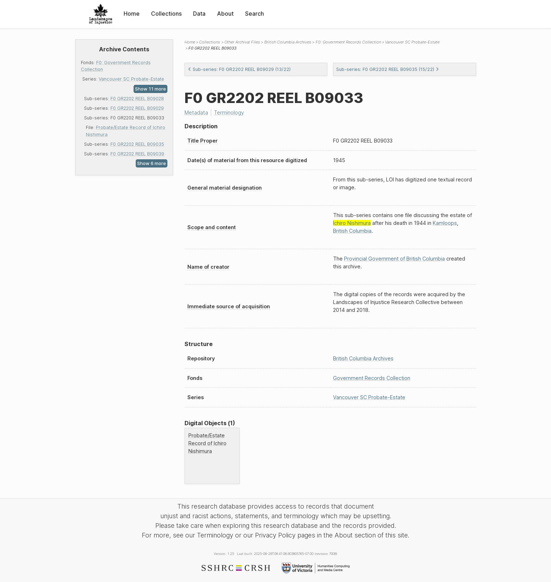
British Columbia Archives (287, 42)
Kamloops (445, 223)
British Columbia (352, 231)
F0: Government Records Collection (348, 42)
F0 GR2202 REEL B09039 (137, 153)
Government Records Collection (371, 378)
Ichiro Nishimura (352, 223)
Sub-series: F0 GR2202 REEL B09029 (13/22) (239, 69)
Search (254, 13)
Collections (166, 13)
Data (199, 13)
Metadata (196, 112)
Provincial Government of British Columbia (394, 259)
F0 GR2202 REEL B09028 (137, 98)
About (225, 13)
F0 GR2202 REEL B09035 (137, 144)
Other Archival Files (242, 42)
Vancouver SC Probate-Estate (131, 79)
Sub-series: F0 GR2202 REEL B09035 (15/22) (387, 69)
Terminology (229, 112)
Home (132, 13)
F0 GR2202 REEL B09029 (137, 108)
